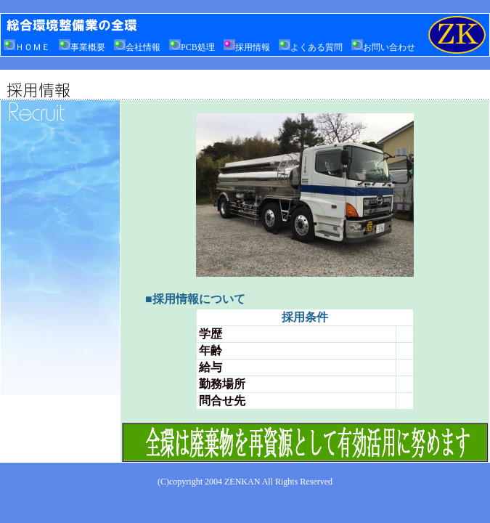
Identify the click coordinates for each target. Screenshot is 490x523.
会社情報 (137, 47)
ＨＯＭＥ (27, 47)
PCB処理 (192, 47)
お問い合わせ (383, 47)
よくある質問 (311, 47)
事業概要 (82, 47)
